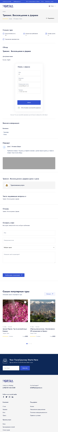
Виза (4, 424)
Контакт (32, 406)
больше (49, 294)
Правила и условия (35, 415)
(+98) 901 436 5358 (7, 1)
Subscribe (24, 368)
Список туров (6, 430)
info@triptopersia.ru (17, 1)
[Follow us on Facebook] (3, 397)
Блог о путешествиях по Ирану (32, 1)
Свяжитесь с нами (49, 1)
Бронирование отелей (9, 427)
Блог (4, 412)
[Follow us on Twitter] (6, 397)
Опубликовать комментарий (13, 275)
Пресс (4, 415)
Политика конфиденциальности (38, 412)
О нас (42, 1)
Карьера (5, 409)
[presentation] (28, 97)
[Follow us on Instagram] (9, 397)
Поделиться (50, 18)
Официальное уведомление (37, 409)
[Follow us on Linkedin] (12, 397)
